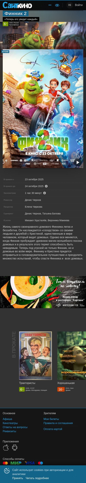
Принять (17, 478)
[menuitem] (50, 5)
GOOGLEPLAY (15, 447)
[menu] (44, 5)
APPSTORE (6, 447)
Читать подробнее (37, 478)
